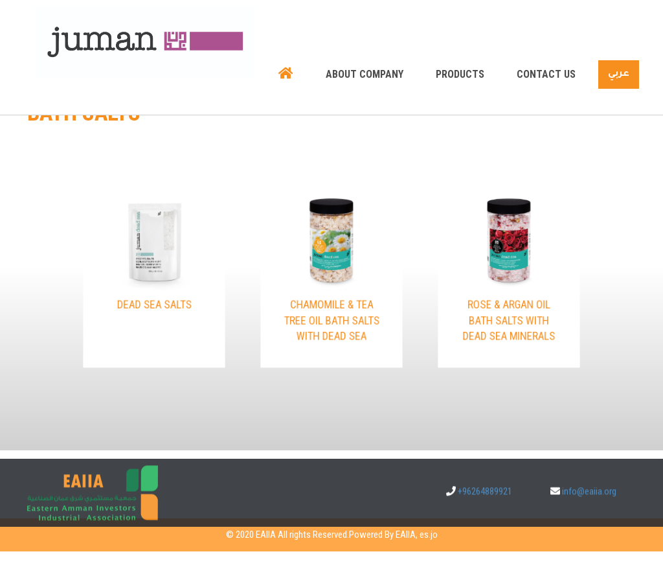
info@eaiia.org (589, 498)
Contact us (546, 43)
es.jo (429, 534)
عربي (618, 43)
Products (460, 43)
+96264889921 (485, 498)
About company (364, 43)
